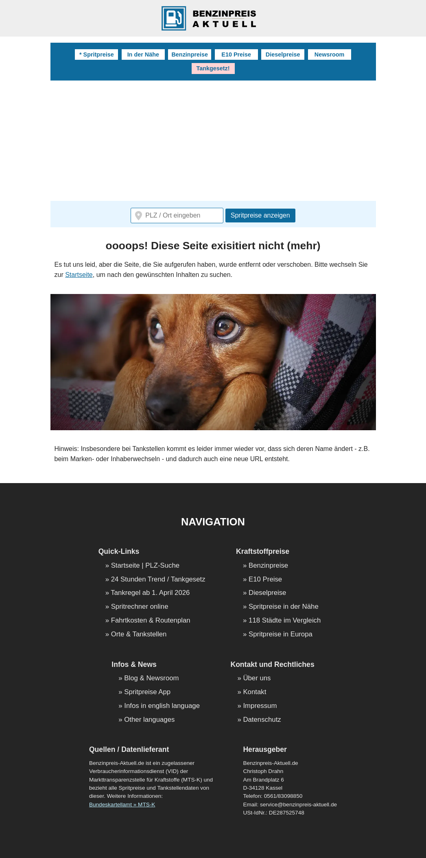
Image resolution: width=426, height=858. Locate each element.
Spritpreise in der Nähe (284, 606)
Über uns (257, 678)
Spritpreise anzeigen (260, 215)
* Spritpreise (96, 54)
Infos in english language (162, 706)
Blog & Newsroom (151, 678)
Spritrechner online (139, 606)
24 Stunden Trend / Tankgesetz (158, 579)
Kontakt (254, 692)
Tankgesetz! (212, 68)
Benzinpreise (189, 54)
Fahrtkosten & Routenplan (150, 620)
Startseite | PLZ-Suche (145, 565)
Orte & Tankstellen (139, 634)
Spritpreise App (147, 692)
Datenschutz (262, 719)
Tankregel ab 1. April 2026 (150, 593)
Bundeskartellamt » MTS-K (122, 804)
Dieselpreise (283, 54)
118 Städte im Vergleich (285, 620)
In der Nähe (143, 54)
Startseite (79, 274)
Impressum (260, 706)
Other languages (149, 719)
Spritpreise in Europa (280, 634)
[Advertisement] (213, 141)
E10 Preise (236, 54)
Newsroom (330, 54)
